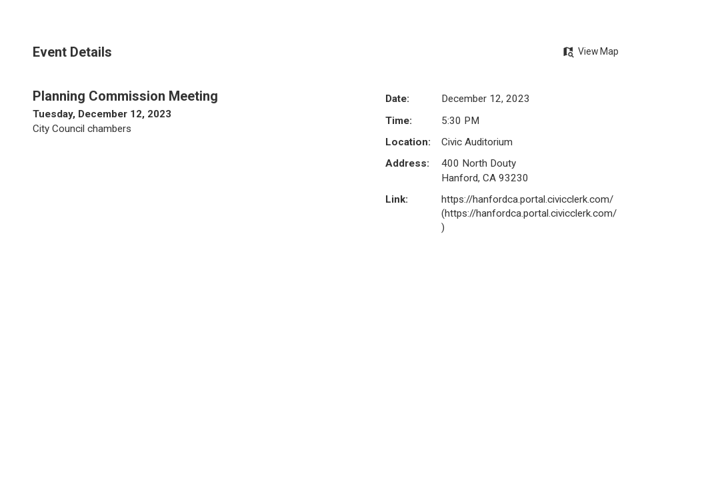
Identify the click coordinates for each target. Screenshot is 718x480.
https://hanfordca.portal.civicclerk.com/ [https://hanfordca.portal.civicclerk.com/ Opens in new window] (527, 199)
